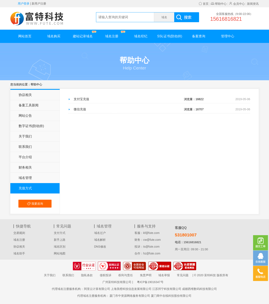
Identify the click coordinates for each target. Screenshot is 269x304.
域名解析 (100, 239)
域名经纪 (140, 36)
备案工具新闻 (28, 105)
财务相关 (25, 167)
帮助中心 (219, 3)
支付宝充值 (81, 99)
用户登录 (23, 3)
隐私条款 (87, 275)
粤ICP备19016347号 (150, 282)
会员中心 (237, 3)
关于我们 (25, 136)
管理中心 (227, 36)
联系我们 (25, 146)
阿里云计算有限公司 (97, 289)
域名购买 (53, 36)
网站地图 (59, 253)
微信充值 (80, 109)
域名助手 (19, 253)
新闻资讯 (253, 3)
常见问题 (183, 275)
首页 (204, 3)
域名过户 (100, 233)
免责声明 (145, 275)
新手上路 (59, 239)
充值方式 (25, 188)
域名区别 (59, 246)
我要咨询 (35, 204)
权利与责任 (125, 275)
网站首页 (24, 36)
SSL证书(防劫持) (169, 36)
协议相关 (25, 95)
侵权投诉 (105, 275)
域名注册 (115, 34)
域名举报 (164, 275)
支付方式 (59, 233)
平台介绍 (25, 157)
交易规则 (19, 233)
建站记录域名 (84, 34)
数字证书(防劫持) (31, 126)
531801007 (186, 234)
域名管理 (25, 178)
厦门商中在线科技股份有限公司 (171, 295)
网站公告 (25, 115)
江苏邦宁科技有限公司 (166, 289)
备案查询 (198, 36)
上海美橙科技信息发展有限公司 (131, 289)
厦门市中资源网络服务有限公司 (129, 295)
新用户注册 (39, 3)
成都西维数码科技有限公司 (199, 289)
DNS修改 (100, 246)
